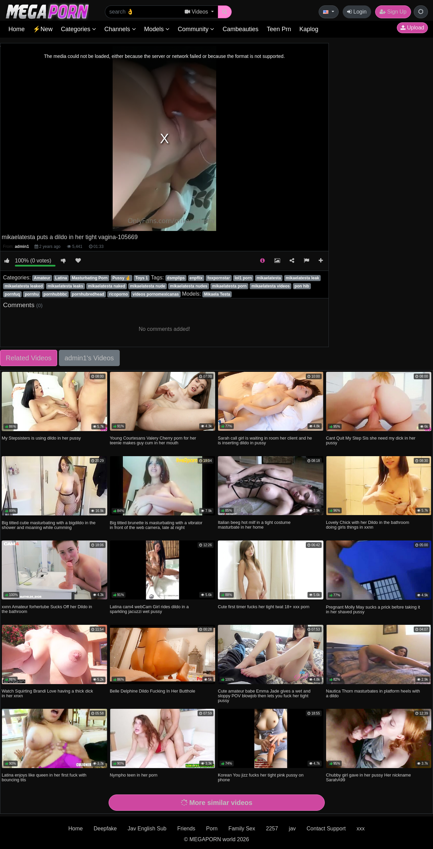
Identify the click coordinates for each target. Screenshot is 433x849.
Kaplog (308, 29)
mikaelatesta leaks (65, 286)
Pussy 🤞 (121, 278)
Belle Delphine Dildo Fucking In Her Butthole (153, 691)
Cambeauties (240, 29)
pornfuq (12, 294)
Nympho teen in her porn (134, 775)
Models (156, 29)
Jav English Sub (147, 828)
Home (16, 29)
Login (357, 12)
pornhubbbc (55, 294)
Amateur (42, 278)
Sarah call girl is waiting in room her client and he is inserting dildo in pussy (265, 440)
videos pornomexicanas (156, 294)
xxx (361, 828)
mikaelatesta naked (106, 286)
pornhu (32, 294)
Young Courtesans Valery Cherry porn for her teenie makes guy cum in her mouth (153, 440)
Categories (78, 29)
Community (196, 29)
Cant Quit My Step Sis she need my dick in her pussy (371, 440)
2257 (272, 828)
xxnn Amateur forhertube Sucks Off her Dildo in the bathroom (47, 609)
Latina (61, 278)
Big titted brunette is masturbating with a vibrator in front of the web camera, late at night (156, 525)
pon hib (302, 286)
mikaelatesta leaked (24, 286)
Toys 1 (141, 278)
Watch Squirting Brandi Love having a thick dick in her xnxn (47, 693)
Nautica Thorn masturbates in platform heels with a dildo (373, 693)
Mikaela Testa (217, 294)
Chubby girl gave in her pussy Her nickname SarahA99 (368, 777)
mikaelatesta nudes (188, 286)
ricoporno (118, 294)
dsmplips (176, 278)
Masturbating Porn (90, 278)
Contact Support (326, 828)
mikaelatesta (268, 278)
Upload (412, 27)
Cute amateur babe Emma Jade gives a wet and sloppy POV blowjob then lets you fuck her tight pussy (264, 695)
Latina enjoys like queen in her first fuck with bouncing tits (44, 777)
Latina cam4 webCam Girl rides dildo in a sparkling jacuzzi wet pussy (149, 609)
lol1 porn (243, 278)
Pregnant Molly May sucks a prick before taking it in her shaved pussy (373, 609)
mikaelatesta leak (302, 278)
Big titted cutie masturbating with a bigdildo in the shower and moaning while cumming (48, 525)
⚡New (42, 29)
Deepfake (105, 828)
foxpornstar (218, 278)
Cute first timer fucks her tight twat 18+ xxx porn (264, 606)
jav (292, 828)
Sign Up (393, 12)
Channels (120, 29)
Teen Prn (279, 29)
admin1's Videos (89, 358)
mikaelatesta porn (229, 286)
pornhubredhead (88, 294)
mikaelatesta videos (270, 286)
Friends (186, 828)
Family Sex (241, 828)
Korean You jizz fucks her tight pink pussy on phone (260, 777)
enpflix (196, 278)
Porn (212, 828)
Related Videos (28, 358)
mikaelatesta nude (147, 286)
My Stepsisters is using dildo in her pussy (41, 438)
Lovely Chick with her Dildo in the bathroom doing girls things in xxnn (367, 525)
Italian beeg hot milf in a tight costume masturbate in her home (254, 525)
